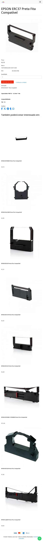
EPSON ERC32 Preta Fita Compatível (10, 366)
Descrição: (3, 85)
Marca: (3, 65)
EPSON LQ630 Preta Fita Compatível (10, 520)
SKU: (2, 70)
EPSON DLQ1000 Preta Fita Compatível (11, 212)
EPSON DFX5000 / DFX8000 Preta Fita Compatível (14, 417)
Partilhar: (3, 106)
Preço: (2, 60)
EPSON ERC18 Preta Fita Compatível (10, 314)
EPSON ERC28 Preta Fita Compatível (10, 468)
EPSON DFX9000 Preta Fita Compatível (11, 161)
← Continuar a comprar (20, 82)
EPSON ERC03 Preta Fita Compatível (10, 263)
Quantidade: (4, 74)
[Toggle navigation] (40, 1)
